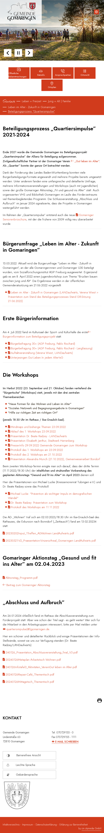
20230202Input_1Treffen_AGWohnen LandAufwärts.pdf (40, 533)
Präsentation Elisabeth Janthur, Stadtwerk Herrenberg (42, 441)
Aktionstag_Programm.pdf (22, 578)
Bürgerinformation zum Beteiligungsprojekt (29, 336)
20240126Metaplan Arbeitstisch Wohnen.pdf (33, 660)
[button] (7, 53)
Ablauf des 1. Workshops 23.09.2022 (33, 431)
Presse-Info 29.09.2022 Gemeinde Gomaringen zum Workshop (49, 445)
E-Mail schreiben (66, 742)
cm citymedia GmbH (91, 828)
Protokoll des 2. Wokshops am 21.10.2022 (36, 455)
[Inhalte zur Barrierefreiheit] (96, 12)
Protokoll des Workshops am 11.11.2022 (35, 507)
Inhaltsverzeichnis (11, 824)
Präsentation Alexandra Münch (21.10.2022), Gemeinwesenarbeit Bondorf (55, 459)
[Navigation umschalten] (88, 11)
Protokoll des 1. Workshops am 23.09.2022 (37, 450)
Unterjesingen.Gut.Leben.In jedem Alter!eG (37, 358)
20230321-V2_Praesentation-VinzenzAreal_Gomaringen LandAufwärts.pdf (51, 540)
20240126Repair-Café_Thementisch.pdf (30, 674)
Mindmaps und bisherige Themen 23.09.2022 (38, 427)
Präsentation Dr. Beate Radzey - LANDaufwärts (39, 436)
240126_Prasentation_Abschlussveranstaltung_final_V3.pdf (42, 652)
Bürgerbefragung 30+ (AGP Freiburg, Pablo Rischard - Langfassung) (52, 348)
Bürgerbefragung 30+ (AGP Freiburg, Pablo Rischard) (43, 344)
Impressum (27, 824)
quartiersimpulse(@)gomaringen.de (27, 629)
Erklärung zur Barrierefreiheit (74, 824)
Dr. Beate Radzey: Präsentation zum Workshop (39, 503)
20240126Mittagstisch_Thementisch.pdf (30, 682)
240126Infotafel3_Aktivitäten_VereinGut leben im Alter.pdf (41, 667)
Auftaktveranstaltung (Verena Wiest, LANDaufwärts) (42, 353)
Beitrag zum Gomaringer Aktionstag (28, 585)
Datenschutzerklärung (46, 824)
